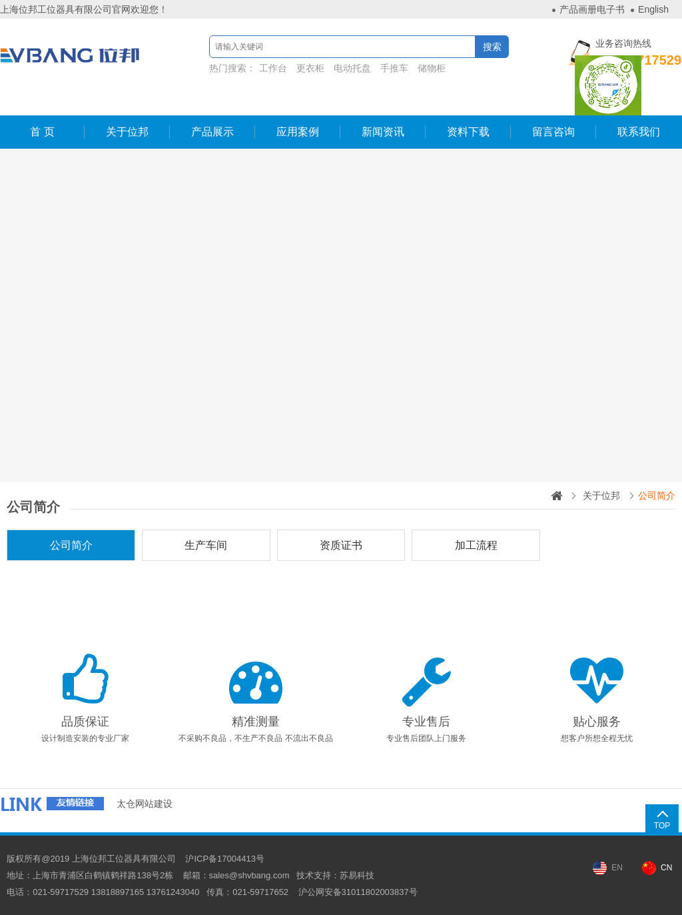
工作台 (273, 68)
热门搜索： (329, 68)
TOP (662, 825)
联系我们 (638, 131)
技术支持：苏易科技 (335, 875)
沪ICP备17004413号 (224, 859)
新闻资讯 (383, 131)
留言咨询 (553, 131)
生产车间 (205, 545)
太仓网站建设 (144, 803)
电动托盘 (352, 68)
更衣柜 (310, 68)
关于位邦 (127, 131)
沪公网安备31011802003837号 (358, 892)
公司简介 (71, 545)
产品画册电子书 (592, 9)
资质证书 (341, 545)
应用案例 (297, 131)
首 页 (42, 131)
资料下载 (468, 131)
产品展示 (212, 131)
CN (666, 867)
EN (617, 867)
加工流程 (476, 545)
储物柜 (432, 68)
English (653, 9)
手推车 (394, 68)
